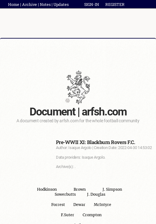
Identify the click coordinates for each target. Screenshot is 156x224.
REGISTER (115, 4)
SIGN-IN (91, 4)
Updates (61, 4)
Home (13, 4)
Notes (45, 4)
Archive (29, 4)
